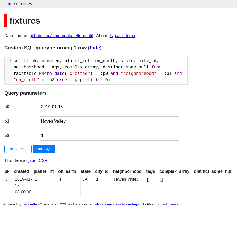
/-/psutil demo (122, 35)
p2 (6, 135)
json (32, 160)
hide (95, 47)
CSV (43, 160)
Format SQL (18, 149)
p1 (6, 121)
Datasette (29, 204)
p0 (6, 107)
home (9, 4)
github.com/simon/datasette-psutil (61, 35)
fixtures (25, 4)
